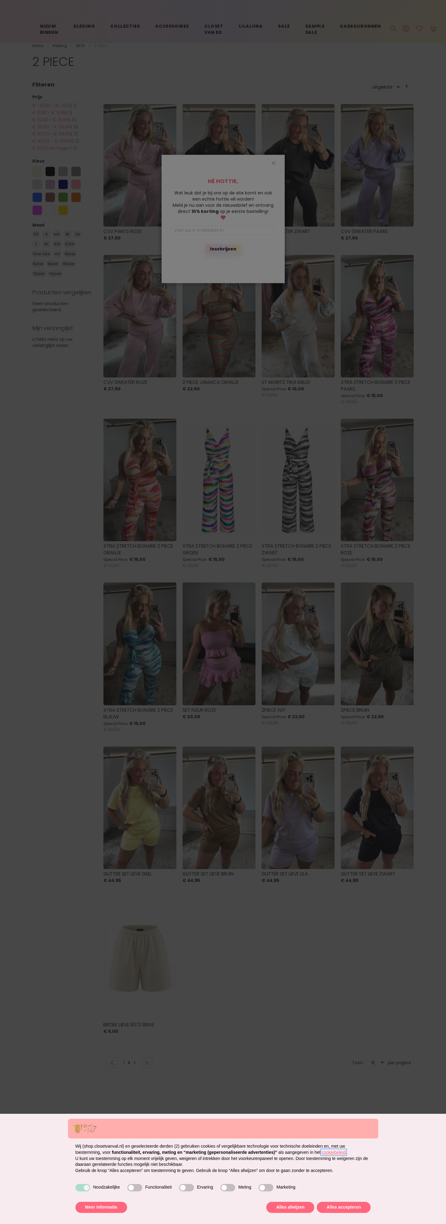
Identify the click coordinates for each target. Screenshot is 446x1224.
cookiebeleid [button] (334, 1152)
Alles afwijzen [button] (290, 1207)
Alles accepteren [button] (344, 1207)
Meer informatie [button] (101, 1207)
